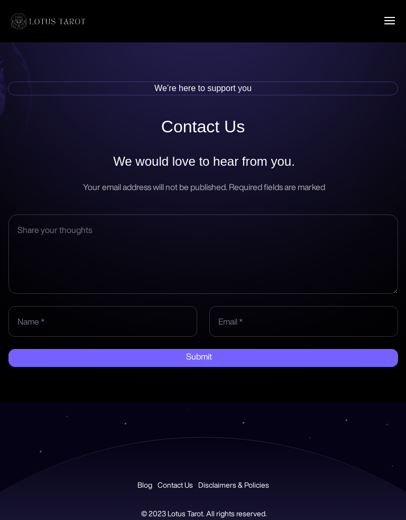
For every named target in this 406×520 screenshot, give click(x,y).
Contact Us (175, 485)
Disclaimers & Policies (233, 485)
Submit (199, 356)
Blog (144, 485)
